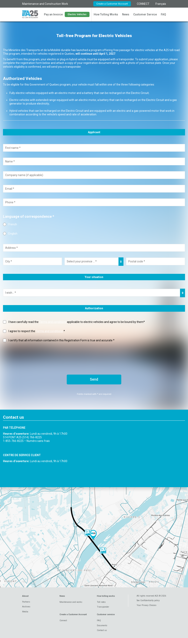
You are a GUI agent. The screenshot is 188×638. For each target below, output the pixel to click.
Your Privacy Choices (146, 605)
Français (160, 3)
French (12, 224)
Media (25, 611)
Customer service (106, 614)
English (12, 233)
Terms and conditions (52, 322)
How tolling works (106, 596)
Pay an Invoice (53, 14)
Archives (26, 606)
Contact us (102, 630)
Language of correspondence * (28, 216)
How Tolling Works (106, 14)
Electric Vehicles (77, 14)
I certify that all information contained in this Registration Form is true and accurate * (61, 340)
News (125, 14)
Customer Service (145, 14)
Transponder (103, 607)
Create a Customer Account (112, 3)
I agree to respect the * (36, 331)
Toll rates (101, 602)
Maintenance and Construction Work (45, 3)
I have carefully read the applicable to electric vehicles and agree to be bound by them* (76, 322)
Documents (102, 625)
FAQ (163, 14)
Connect (63, 620)
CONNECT (143, 3)
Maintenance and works (71, 602)
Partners (26, 602)
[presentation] (33, 355)
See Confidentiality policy (148, 600)
